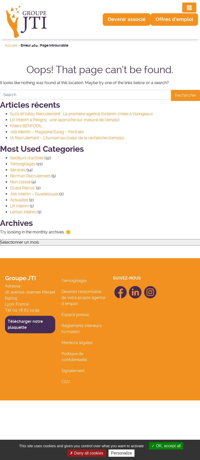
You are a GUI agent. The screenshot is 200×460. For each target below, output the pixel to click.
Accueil (11, 45)
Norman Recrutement (30, 176)
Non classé (20, 182)
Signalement (73, 370)
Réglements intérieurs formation (82, 328)
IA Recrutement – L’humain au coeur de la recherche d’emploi (67, 137)
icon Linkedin (135, 288)
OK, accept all (166, 446)
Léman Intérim (23, 212)
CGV (66, 381)
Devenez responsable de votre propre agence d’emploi (83, 297)
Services (18, 170)
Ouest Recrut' (22, 188)
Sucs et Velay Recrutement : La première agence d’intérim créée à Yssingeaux (81, 113)
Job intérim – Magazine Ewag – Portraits (47, 131)
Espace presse (75, 314)
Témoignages (23, 164)
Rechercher (185, 95)
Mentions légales (77, 342)
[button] (126, 19)
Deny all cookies (86, 453)
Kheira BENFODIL (26, 125)
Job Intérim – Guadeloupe (34, 194)
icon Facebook (120, 288)
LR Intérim (19, 206)
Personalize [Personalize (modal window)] (121, 453)
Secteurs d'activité (27, 158)
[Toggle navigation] (189, 8)
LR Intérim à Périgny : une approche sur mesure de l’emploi (64, 119)
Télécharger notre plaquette (25, 324)
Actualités (19, 200)
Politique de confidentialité (74, 356)
